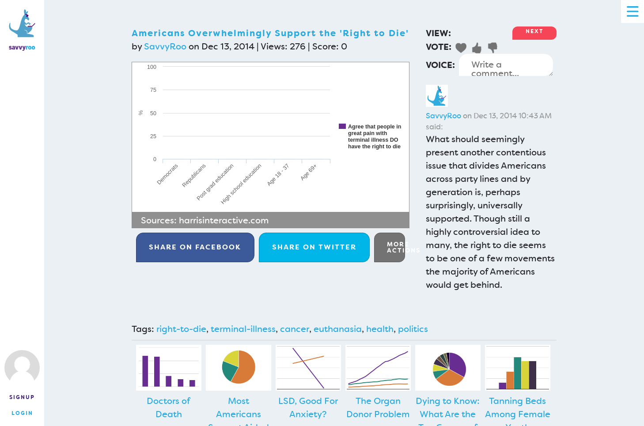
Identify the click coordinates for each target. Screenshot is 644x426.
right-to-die (181, 329)
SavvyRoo (165, 46)
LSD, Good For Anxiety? (308, 407)
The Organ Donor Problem (378, 407)
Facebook (195, 247)
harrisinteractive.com (224, 220)
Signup (22, 397)
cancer (294, 329)
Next (534, 31)
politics (413, 329)
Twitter (314, 247)
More (396, 247)
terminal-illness (243, 329)
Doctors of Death (168, 407)
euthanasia (338, 329)
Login (22, 413)
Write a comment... (506, 65)
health (380, 329)
